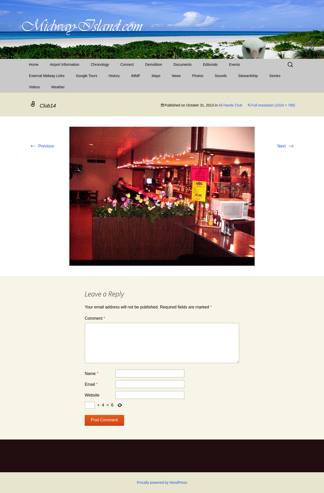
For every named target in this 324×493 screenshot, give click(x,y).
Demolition (153, 64)
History (114, 76)
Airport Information (64, 64)
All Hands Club (230, 105)
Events (234, 64)
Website (92, 395)
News (176, 76)
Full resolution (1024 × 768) (273, 105)
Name (91, 373)
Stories (274, 76)
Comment (95, 318)
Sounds (221, 76)
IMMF (135, 76)
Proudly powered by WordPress (162, 482)
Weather (58, 87)
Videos (34, 87)
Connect (127, 64)
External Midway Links (46, 76)
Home (33, 64)
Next (286, 146)
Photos (197, 76)
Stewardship (248, 76)
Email (91, 384)
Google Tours (86, 76)
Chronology (100, 64)
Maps (156, 76)
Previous (41, 146)
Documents (183, 64)
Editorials (210, 64)
